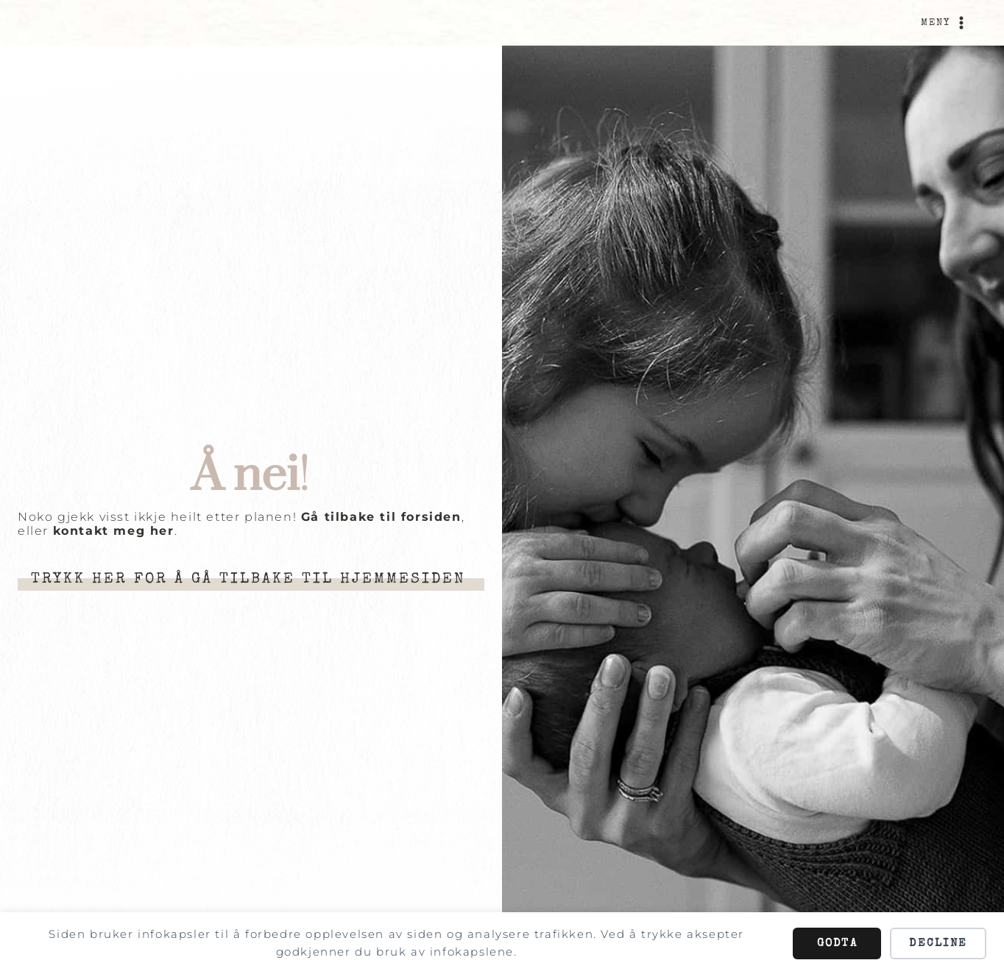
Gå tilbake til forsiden (381, 517)
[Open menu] (945, 23)
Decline (938, 943)
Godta (837, 943)
